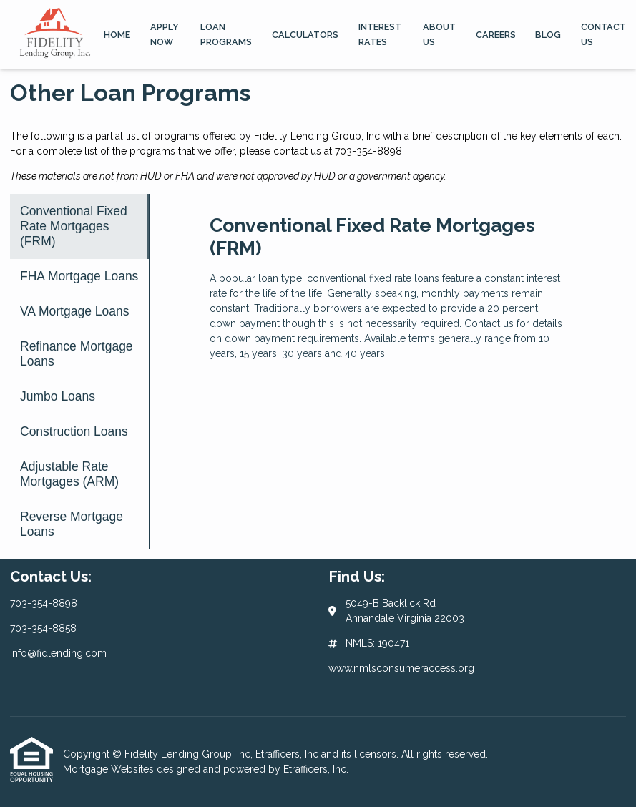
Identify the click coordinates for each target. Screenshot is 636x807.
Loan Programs (226, 34)
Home (117, 34)
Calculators (305, 34)
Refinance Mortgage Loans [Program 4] (76, 353)
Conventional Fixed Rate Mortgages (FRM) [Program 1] (73, 226)
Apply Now (164, 34)
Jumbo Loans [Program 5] (57, 396)
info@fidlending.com (58, 653)
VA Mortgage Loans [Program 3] (74, 311)
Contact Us (603, 34)
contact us (297, 151)
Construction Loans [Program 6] (74, 431)
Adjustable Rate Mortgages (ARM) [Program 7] (69, 474)
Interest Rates (379, 34)
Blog (548, 34)
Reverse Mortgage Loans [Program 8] (71, 524)
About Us (439, 34)
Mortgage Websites (110, 769)
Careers (496, 34)
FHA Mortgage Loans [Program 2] (79, 276)
